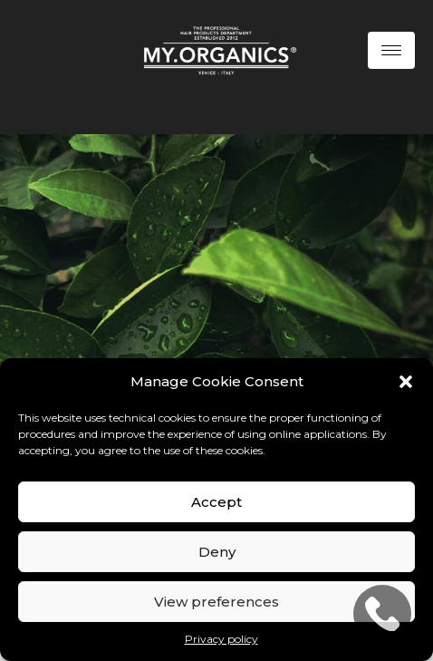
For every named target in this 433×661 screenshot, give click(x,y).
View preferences (216, 601)
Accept (216, 501)
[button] (406, 382)
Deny (217, 551)
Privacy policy (221, 639)
